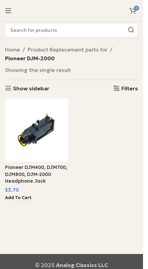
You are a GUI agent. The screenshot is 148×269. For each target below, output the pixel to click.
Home (12, 49)
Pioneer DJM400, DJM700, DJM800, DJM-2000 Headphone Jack (36, 174)
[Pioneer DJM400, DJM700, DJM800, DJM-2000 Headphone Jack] (36, 130)
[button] (18, 198)
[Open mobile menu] (8, 10)
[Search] (71, 30)
